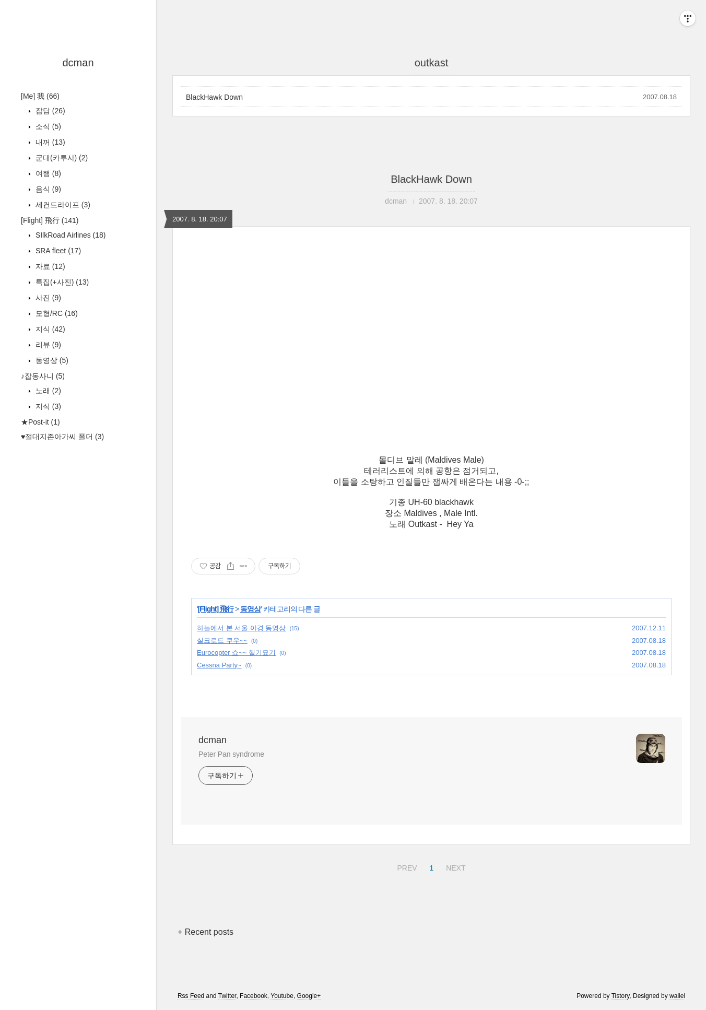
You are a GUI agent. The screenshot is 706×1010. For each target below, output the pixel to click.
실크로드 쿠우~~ (222, 640)
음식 (47, 189)
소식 (47, 126)
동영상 (50, 360)
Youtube (281, 996)
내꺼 (49, 142)
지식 (49, 329)
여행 (47, 173)
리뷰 (47, 344)
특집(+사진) (61, 282)
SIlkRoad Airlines (69, 235)
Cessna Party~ (219, 665)
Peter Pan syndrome (231, 754)
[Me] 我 (40, 96)
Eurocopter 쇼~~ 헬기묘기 (236, 652)
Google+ (309, 996)
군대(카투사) (60, 158)
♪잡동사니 (43, 376)
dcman (77, 62)
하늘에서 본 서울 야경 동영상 (241, 628)
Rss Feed (191, 996)
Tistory (620, 996)
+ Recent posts (205, 931)
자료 (49, 266)
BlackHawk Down (214, 97)
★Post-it (40, 422)
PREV (405, 866)
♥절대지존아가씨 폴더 (62, 436)
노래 (47, 390)
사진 (47, 297)
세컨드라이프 (61, 205)
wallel (677, 996)
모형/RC (55, 313)
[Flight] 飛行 (49, 220)
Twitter (227, 996)
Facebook (253, 996)
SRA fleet (57, 250)
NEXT (454, 866)
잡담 (49, 111)
